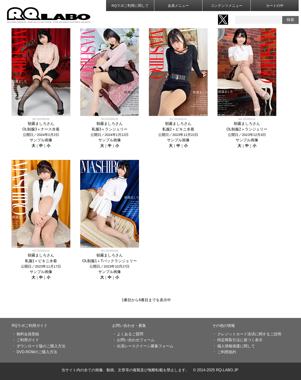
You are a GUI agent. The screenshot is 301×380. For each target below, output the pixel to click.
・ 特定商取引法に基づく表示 (237, 340)
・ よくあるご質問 (127, 334)
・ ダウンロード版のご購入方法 (38, 346)
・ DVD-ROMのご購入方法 (34, 352)
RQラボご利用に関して (130, 6)
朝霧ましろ (37, 124)
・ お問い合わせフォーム (133, 340)
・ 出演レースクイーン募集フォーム (142, 346)
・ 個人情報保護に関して (233, 346)
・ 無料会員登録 (25, 334)
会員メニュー (178, 6)
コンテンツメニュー (226, 6)
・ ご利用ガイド (25, 340)
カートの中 (275, 6)
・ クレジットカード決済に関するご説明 (246, 334)
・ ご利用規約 (224, 352)
